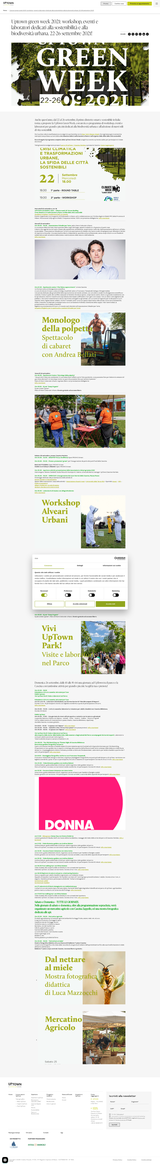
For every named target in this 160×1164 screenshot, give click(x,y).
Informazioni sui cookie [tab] (112, 565)
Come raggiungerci (95, 1095)
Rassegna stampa (14, 1133)
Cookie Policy (131, 1159)
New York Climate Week (90, 134)
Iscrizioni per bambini (42, 883)
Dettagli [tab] (80, 565)
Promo (105, 4)
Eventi (64, 1100)
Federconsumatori (41, 483)
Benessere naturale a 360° (36, 1100)
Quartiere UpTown (37, 1097)
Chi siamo (29, 1133)
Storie (33, 1107)
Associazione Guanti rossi (75, 481)
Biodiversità (50, 1101)
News (5, 10)
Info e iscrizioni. (40, 237)
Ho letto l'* (118, 1114)
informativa (120, 1114)
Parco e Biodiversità (35, 1113)
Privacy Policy (117, 1159)
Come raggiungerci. (107, 145)
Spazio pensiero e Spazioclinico (46, 479)
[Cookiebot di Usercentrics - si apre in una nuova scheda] (116, 558)
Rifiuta (49, 604)
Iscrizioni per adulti (41, 881)
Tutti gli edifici (20, 1099)
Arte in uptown (51, 1104)
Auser (114, 481)
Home (10, 1094)
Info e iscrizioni (104, 218)
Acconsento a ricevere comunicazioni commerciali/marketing (128, 1116)
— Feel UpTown (20, 1106)
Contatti (45, 1133)
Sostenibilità (35, 1110)
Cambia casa (119, 4)
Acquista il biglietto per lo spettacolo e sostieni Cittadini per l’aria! (58, 308)
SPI (119, 481)
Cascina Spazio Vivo (36, 1104)
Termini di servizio (120, 1120)
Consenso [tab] (48, 565)
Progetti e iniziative (50, 1095)
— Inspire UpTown (21, 1104)
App (62, 1133)
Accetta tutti (110, 604)
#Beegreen (46, 836)
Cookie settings (146, 1159)
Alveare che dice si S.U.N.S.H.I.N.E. (47, 487)
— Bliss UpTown (21, 1101)
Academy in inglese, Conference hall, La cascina (51, 214)
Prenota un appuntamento (139, 4)
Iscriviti (114, 1125)
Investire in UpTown (78, 1095)
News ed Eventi (67, 1094)
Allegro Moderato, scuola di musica (47, 485)
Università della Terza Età (95, 481)
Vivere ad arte (51, 1099)
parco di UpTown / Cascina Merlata (73, 145)
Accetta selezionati (80, 604)
